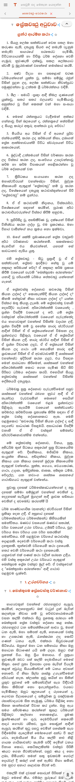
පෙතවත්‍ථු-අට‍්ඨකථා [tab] (38, 13)
